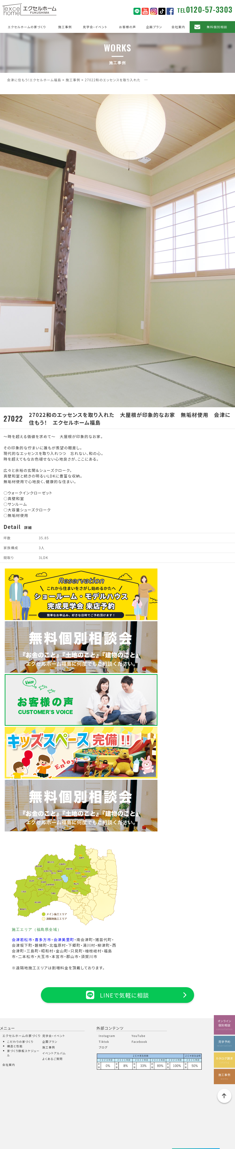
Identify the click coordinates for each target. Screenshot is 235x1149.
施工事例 (65, 27)
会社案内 (178, 27)
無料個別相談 (217, 27)
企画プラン (154, 27)
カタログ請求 (224, 1060)
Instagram (107, 1036)
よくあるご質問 (52, 1059)
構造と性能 (15, 1046)
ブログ (103, 1047)
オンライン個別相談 (224, 1025)
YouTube (138, 1036)
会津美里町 (64, 939)
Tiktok (104, 1042)
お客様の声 (127, 27)
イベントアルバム (54, 1053)
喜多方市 (43, 939)
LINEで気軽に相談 (117, 995)
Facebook (139, 1042)
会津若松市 (22, 939)
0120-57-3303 (209, 9)
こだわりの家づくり (20, 1042)
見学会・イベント (95, 27)
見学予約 (224, 1043)
